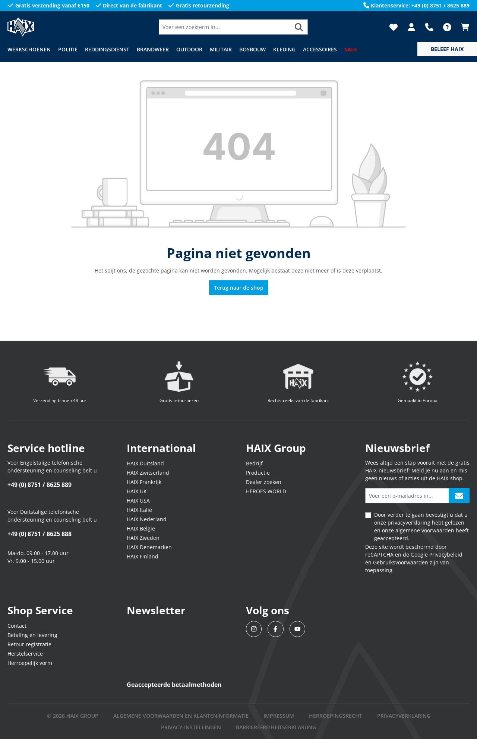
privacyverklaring (409, 522)
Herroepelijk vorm (29, 662)
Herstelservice (25, 653)
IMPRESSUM (278, 715)
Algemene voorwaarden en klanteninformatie (181, 715)
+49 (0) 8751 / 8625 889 (39, 485)
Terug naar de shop (238, 287)
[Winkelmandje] (463, 27)
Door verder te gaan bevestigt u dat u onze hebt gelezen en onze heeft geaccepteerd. (421, 526)
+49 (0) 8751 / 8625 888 (39, 534)
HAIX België (141, 528)
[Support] (429, 27)
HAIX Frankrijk (144, 481)
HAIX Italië (139, 509)
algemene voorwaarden (424, 530)
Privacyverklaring (403, 715)
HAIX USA (138, 500)
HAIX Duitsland (145, 463)
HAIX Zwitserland (148, 472)
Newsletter (156, 610)
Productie (258, 472)
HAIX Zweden (143, 537)
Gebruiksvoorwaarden (400, 562)
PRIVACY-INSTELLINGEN (191, 727)
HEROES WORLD (266, 491)
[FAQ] (447, 27)
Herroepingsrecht (335, 715)
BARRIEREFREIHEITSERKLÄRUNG (276, 727)
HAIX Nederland (147, 519)
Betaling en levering (32, 634)
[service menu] (447, 49)
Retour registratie (29, 644)
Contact (16, 625)
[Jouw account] (411, 27)
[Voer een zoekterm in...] (225, 27)
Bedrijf (254, 463)
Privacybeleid (445, 554)
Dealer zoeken (263, 481)
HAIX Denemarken (149, 547)
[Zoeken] (299, 27)
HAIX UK (137, 491)
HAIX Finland (142, 556)
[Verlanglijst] (393, 27)
